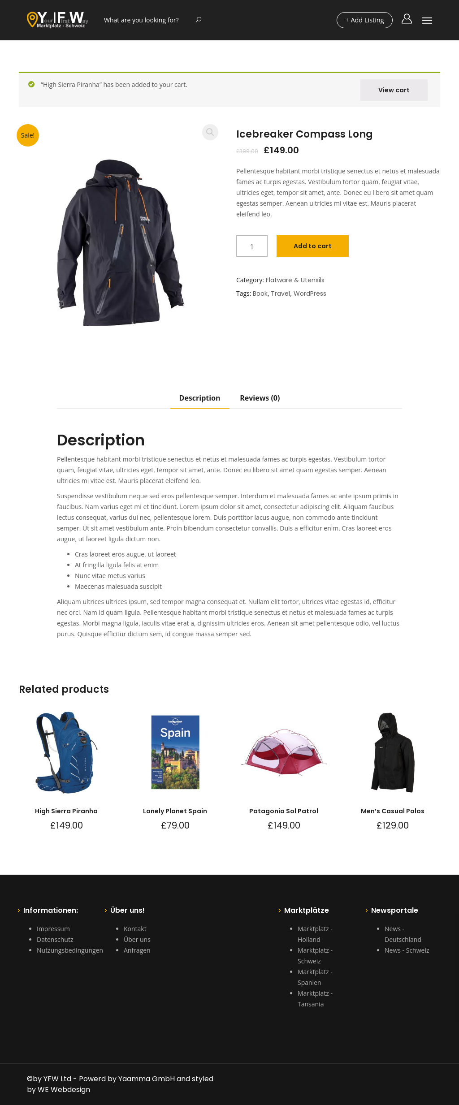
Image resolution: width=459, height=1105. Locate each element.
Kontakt (135, 928)
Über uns (137, 939)
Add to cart (313, 246)
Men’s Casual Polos (392, 811)
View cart (394, 90)
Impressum (53, 928)
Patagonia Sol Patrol (283, 811)
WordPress (310, 293)
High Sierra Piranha (66, 811)
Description (200, 398)
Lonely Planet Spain (175, 811)
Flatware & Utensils (295, 280)
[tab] (200, 401)
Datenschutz (55, 939)
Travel (280, 293)
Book (260, 293)
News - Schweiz (407, 950)
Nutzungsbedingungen (70, 950)
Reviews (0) (260, 398)
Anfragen (137, 950)
